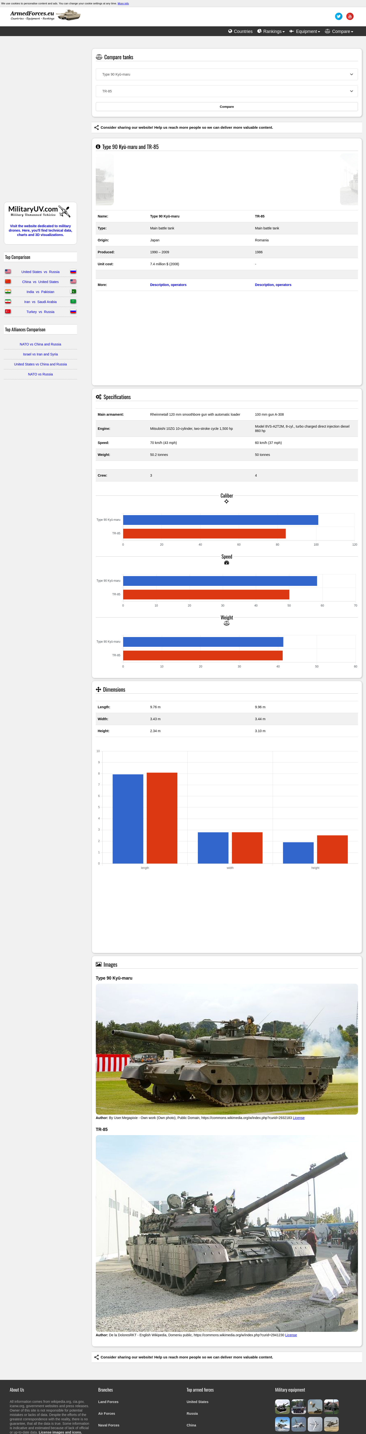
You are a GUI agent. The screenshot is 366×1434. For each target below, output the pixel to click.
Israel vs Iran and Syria (40, 354)
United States (197, 1402)
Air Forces (106, 1413)
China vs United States (40, 282)
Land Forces (108, 1402)
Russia (192, 1413)
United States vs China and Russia (40, 364)
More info (123, 3)
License (299, 1118)
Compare (227, 106)
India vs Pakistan (40, 292)
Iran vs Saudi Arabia (40, 302)
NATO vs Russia (40, 374)
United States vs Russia (40, 272)
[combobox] (227, 74)
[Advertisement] (40, 121)
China (191, 1425)
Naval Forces (108, 1425)
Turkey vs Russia (41, 312)
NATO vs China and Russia (40, 344)
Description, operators (168, 285)
